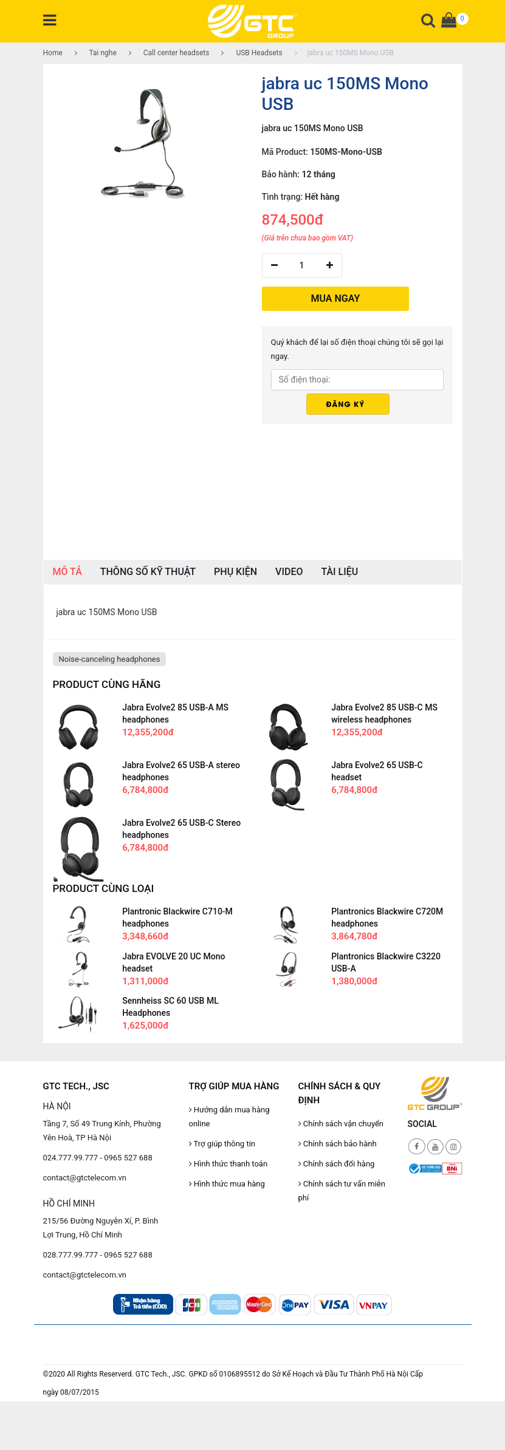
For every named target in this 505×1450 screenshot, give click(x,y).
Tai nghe (96, 53)
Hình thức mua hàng (227, 1183)
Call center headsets (169, 53)
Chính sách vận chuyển (341, 1123)
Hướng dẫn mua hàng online (229, 1116)
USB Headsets (251, 53)
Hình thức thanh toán (228, 1163)
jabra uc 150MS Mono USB (344, 53)
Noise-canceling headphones (109, 659)
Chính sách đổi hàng (336, 1163)
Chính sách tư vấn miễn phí (341, 1190)
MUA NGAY (335, 298)
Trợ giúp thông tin (222, 1143)
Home (53, 53)
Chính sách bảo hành (337, 1143)
